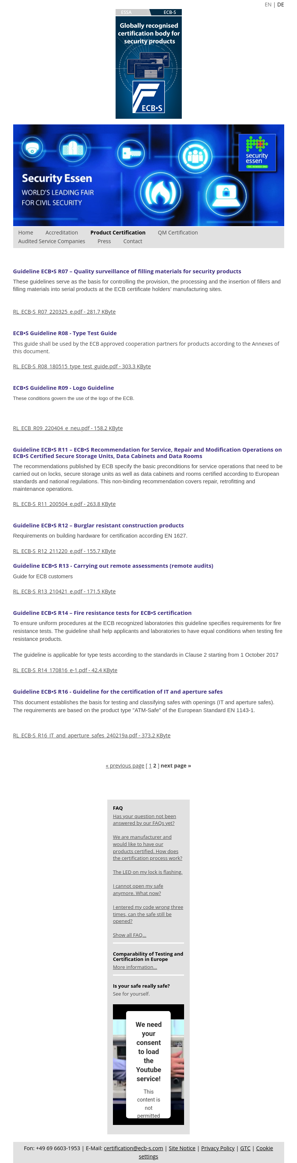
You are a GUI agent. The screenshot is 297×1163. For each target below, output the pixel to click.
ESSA (126, 12)
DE (280, 4)
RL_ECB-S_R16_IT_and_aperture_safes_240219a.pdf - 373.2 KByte (92, 735)
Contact (132, 241)
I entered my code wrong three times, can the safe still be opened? (148, 914)
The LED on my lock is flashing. (148, 872)
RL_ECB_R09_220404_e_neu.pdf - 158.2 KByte (68, 428)
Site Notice (182, 1148)
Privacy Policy (218, 1148)
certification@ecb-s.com (133, 1148)
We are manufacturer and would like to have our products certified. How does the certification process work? (147, 847)
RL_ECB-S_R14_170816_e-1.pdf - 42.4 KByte (65, 670)
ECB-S (170, 12)
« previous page (125, 765)
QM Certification (178, 232)
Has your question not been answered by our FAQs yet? (144, 820)
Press (104, 241)
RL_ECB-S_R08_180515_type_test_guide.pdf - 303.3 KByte (82, 366)
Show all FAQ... (129, 935)
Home (26, 232)
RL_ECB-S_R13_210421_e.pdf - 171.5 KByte (64, 591)
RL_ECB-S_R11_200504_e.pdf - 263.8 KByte (64, 503)
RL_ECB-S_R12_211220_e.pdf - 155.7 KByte (64, 551)
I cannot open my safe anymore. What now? (138, 889)
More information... (135, 967)
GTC (245, 1148)
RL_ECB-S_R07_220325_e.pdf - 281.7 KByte (64, 311)
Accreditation (62, 232)
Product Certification (117, 232)
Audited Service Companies (51, 241)
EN (268, 4)
